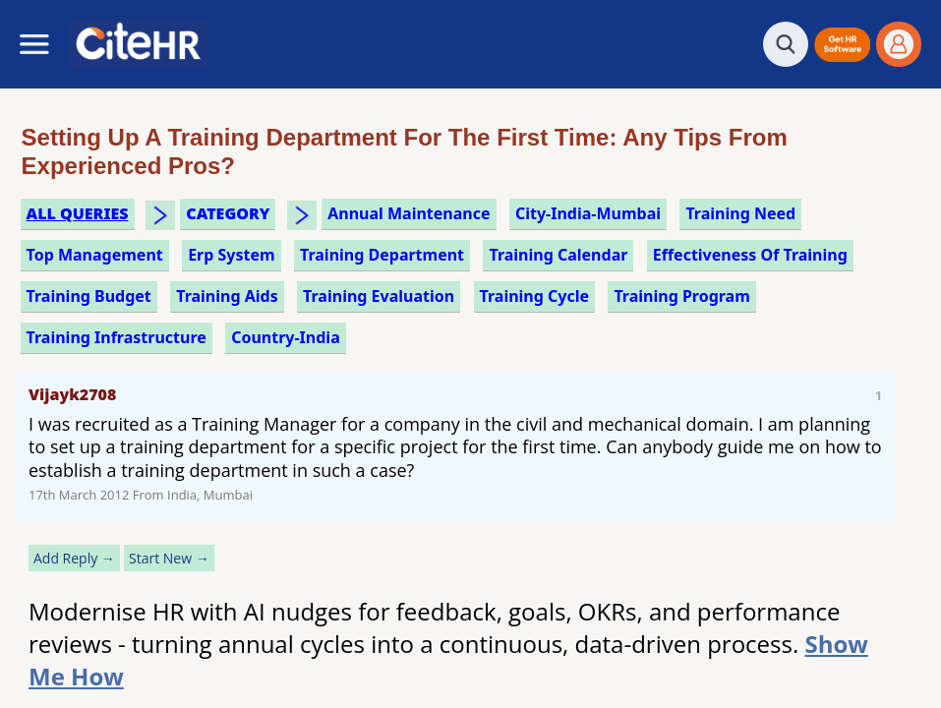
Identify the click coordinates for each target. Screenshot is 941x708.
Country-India (285, 337)
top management (95, 255)
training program (681, 296)
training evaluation (378, 296)
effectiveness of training (750, 255)
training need (740, 213)
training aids (227, 296)
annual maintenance (408, 213)
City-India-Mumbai (588, 213)
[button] (842, 45)
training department (382, 255)
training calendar (558, 255)
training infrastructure (116, 337)
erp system (231, 255)
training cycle (534, 296)
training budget (89, 296)
